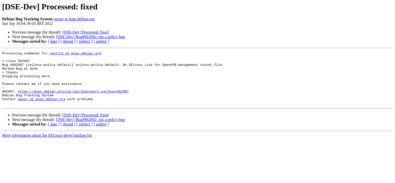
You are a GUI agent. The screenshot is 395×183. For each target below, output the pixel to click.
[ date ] (53, 41)
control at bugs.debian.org (75, 54)
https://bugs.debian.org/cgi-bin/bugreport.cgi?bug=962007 (73, 99)
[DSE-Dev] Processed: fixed (85, 32)
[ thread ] (67, 41)
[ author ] (101, 41)
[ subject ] (84, 41)
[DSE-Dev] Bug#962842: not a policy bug (90, 37)
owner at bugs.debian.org (74, 19)
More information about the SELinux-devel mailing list (47, 146)
